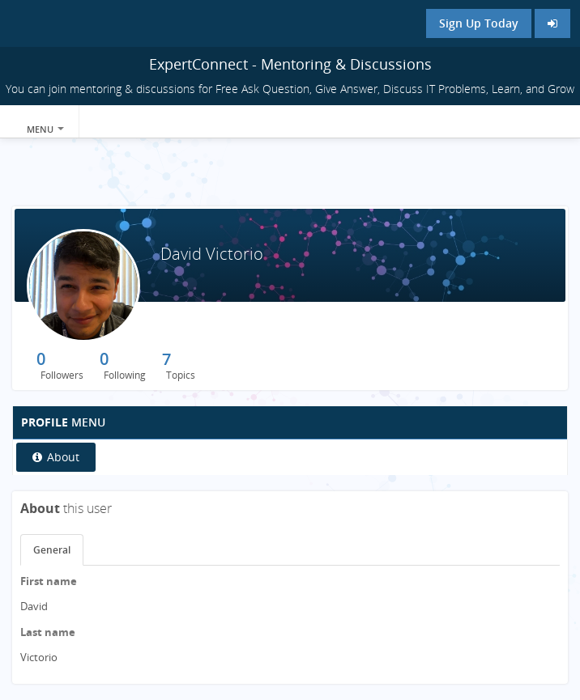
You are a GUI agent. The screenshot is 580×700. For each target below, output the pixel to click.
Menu (45, 129)
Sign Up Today (478, 23)
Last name (47, 632)
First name (48, 581)
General (51, 550)
